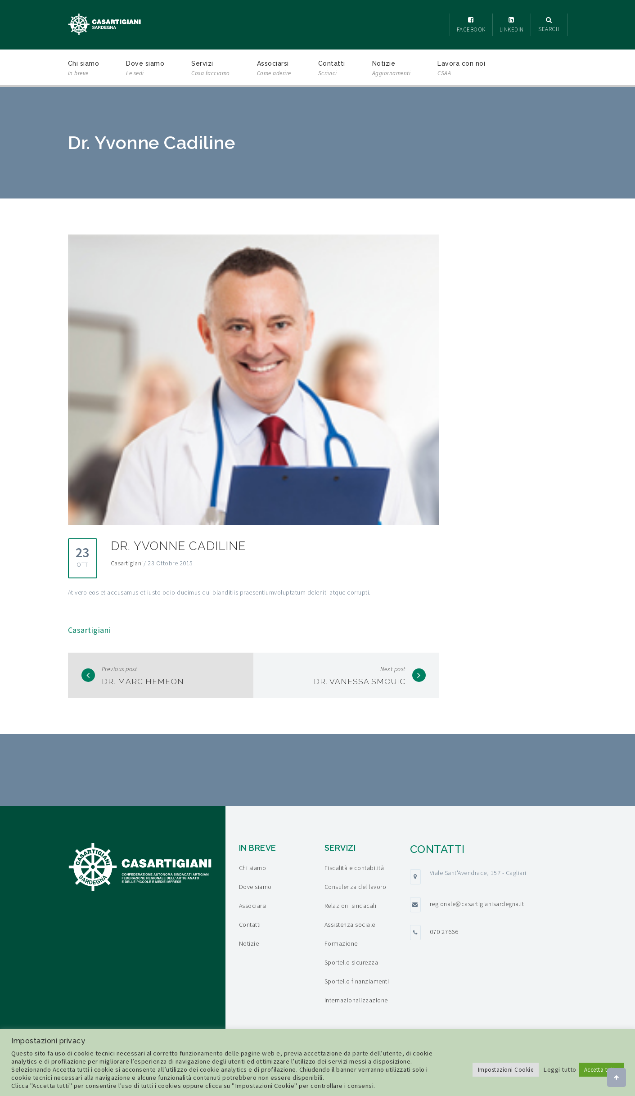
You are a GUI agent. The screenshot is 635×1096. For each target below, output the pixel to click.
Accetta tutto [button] (601, 1069)
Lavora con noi (461, 69)
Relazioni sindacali (350, 906)
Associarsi (274, 69)
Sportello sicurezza (351, 962)
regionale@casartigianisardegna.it (477, 904)
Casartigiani (127, 563)
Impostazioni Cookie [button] (506, 1069)
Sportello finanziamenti (356, 981)
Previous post (119, 669)
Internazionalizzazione (356, 1000)
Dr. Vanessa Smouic (358, 681)
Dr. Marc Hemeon (144, 681)
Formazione (341, 943)
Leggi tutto (559, 1069)
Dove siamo (145, 69)
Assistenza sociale (349, 924)
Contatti (331, 69)
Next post (392, 669)
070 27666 (444, 932)
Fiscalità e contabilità (354, 868)
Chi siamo (83, 69)
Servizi (210, 69)
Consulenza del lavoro (355, 887)
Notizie (391, 69)
